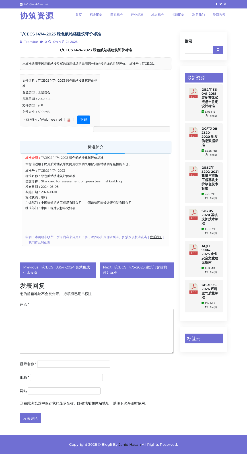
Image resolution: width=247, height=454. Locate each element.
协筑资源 (37, 16)
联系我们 (156, 237)
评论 (24, 304)
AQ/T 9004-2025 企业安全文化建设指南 (210, 254)
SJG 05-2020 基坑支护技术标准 (210, 217)
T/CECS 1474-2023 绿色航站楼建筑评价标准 (95, 50)
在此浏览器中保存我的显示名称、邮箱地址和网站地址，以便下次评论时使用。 (86, 403)
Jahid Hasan (130, 444)
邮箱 (24, 377)
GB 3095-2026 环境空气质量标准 (210, 291)
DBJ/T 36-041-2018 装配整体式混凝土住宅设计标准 (210, 98)
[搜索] (218, 50)
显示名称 (28, 364)
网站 (23, 391)
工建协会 (44, 92)
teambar (30, 42)
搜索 (188, 41)
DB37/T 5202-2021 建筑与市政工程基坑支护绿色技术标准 (210, 178)
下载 (83, 120)
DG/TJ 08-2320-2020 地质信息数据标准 (210, 137)
